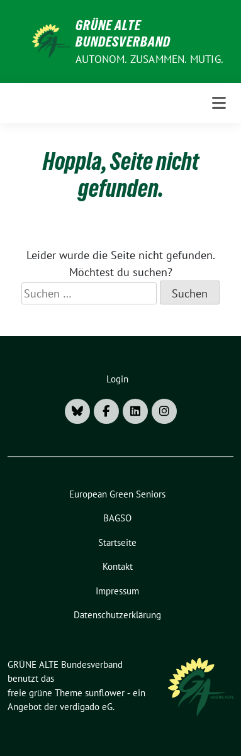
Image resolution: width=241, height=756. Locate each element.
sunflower (105, 693)
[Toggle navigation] (219, 103)
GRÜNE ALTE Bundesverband (123, 33)
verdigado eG (86, 707)
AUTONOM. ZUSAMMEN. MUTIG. (149, 59)
